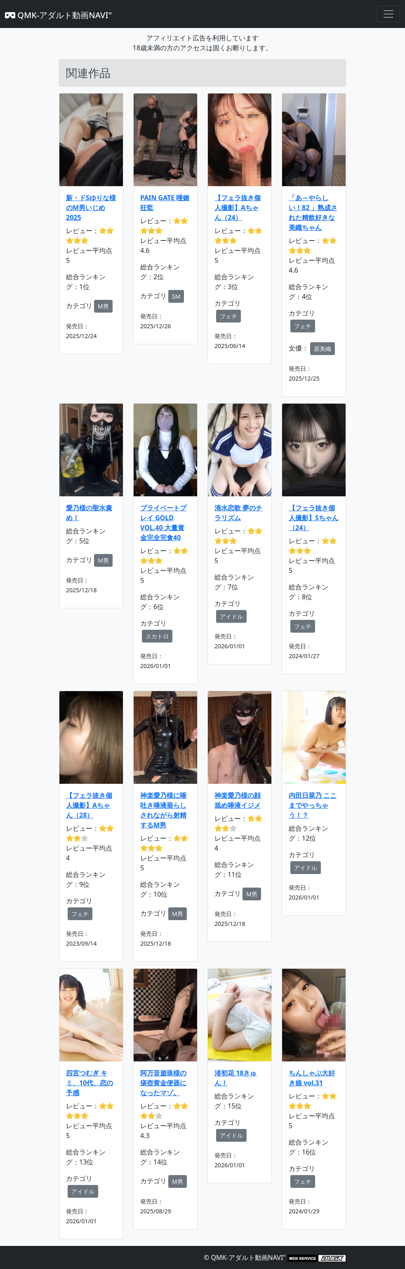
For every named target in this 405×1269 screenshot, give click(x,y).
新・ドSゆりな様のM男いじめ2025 (91, 207)
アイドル (231, 616)
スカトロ (157, 636)
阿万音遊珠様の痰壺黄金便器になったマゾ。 (163, 1082)
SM (176, 296)
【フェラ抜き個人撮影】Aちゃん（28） (89, 805)
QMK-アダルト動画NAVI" (58, 15)
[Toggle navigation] (388, 14)
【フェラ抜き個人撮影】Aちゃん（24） (237, 207)
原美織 (322, 349)
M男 (103, 306)
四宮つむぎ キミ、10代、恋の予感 (89, 1082)
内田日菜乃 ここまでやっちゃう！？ (313, 805)
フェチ (228, 316)
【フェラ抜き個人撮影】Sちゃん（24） (314, 517)
